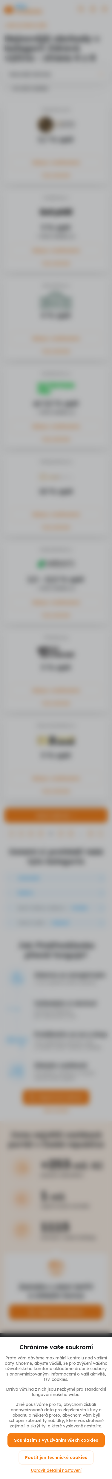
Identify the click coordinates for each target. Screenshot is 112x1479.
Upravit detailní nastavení (56, 1470)
